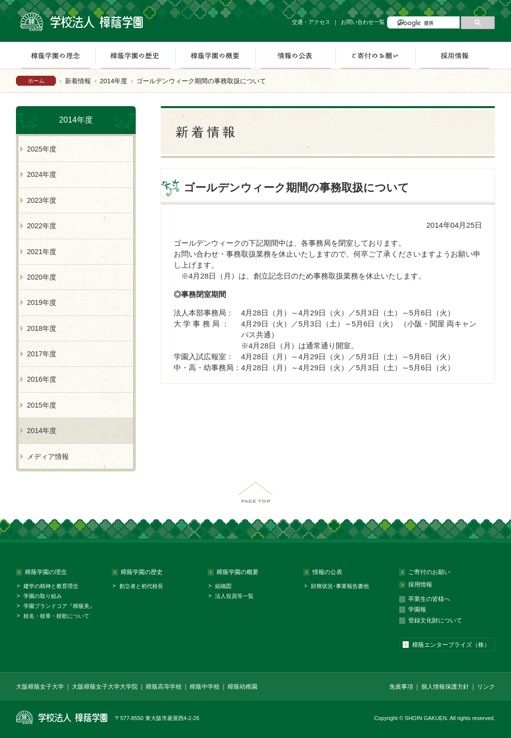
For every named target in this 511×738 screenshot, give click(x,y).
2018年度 (41, 328)
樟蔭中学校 (205, 686)
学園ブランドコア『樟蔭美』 (59, 606)
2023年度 (41, 200)
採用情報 (455, 55)
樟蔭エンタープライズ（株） (451, 644)
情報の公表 (295, 55)
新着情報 (78, 81)
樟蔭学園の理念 (55, 55)
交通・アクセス (311, 22)
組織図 (223, 586)
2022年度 (41, 226)
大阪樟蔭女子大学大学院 (105, 686)
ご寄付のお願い (375, 55)
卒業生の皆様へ (429, 598)
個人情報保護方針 (445, 686)
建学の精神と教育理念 (50, 586)
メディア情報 (48, 456)
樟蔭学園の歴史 (135, 55)
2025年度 (41, 149)
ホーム (36, 81)
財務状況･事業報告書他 (340, 586)
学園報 (417, 609)
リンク (486, 686)
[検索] (427, 23)
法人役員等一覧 (234, 596)
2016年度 (41, 379)
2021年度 (41, 252)
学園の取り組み (42, 596)
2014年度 (113, 81)
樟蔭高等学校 (164, 686)
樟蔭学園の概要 (215, 55)
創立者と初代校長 (141, 586)
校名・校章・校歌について (56, 616)
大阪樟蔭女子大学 (40, 686)
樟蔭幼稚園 (242, 686)
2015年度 (41, 405)
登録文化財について (435, 620)
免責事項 (401, 686)
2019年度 (41, 302)
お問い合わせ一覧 (363, 22)
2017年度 (41, 354)
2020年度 (41, 277)
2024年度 (41, 174)
